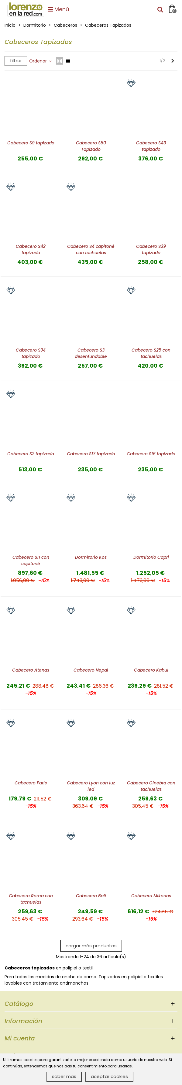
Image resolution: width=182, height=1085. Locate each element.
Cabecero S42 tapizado (31, 249)
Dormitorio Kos (91, 557)
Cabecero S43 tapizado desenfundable (151, 149)
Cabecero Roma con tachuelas (31, 899)
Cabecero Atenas (30, 670)
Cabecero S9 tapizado (30, 143)
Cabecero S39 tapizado (151, 249)
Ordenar (40, 61)
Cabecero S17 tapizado (91, 454)
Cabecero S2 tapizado (30, 454)
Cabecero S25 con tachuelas (151, 353)
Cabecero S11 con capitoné (30, 560)
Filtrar (16, 60)
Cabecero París (31, 783)
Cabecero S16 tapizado (151, 454)
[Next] (172, 61)
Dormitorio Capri (151, 557)
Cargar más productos (91, 945)
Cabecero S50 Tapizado (91, 146)
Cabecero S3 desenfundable (91, 353)
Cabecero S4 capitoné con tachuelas (91, 249)
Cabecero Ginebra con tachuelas (151, 786)
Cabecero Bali (91, 896)
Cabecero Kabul (151, 670)
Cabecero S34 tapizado (31, 353)
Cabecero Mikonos (151, 896)
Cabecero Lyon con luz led (91, 786)
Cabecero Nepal (91, 670)
